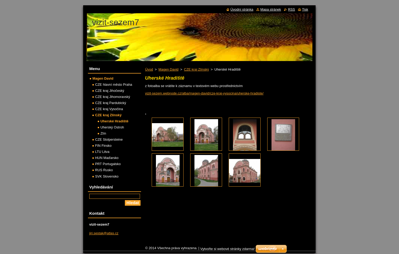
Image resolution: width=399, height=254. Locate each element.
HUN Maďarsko (106, 158)
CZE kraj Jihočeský (109, 91)
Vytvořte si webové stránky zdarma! (227, 250)
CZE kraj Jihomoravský (112, 97)
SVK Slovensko (106, 176)
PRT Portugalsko (108, 164)
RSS (291, 9)
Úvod (149, 69)
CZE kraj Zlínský (196, 69)
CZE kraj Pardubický (110, 103)
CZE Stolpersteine (109, 139)
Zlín (103, 133)
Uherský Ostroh (112, 127)
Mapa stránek (270, 9)
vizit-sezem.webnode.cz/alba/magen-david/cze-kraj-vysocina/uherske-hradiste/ (204, 93)
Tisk (305, 9)
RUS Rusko (104, 170)
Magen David (168, 69)
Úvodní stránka (241, 9)
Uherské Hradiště (114, 121)
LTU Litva (102, 152)
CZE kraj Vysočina (109, 109)
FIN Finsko (103, 146)
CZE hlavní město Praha (113, 85)
